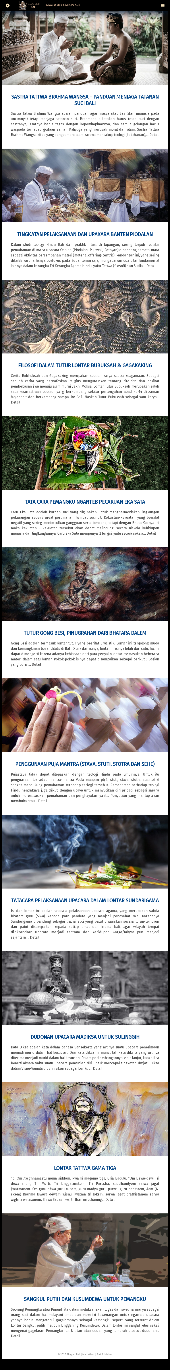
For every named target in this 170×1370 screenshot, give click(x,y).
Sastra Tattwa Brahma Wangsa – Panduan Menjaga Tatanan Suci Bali (85, 100)
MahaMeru (88, 1354)
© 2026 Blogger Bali (69, 1354)
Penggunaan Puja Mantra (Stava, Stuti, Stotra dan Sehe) (85, 764)
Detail (153, 135)
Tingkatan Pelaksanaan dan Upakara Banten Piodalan (85, 234)
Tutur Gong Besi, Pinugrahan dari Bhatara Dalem (85, 633)
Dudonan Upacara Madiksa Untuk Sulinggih (85, 1037)
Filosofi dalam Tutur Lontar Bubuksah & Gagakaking (85, 365)
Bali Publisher (104, 1354)
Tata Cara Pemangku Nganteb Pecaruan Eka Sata (85, 502)
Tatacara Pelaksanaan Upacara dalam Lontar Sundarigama (85, 900)
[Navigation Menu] (162, 5)
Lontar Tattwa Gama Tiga (85, 1168)
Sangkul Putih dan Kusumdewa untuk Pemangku (85, 1299)
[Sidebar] (7, 5)
